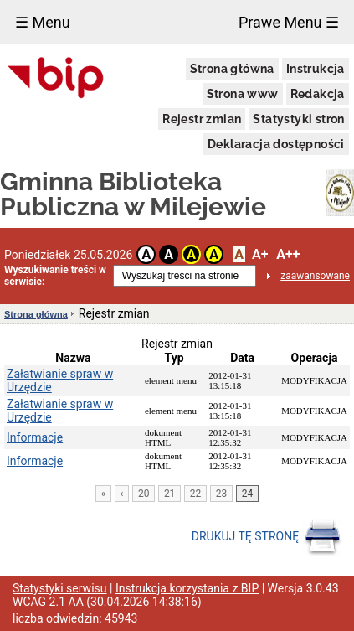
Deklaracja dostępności (276, 144)
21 (170, 493)
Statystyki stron (298, 119)
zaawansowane (315, 276)
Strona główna (232, 68)
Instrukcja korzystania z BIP (187, 588)
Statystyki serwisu (60, 588)
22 (196, 493)
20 (144, 493)
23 (222, 493)
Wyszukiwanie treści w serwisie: (55, 275)
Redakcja (317, 94)
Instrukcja (315, 68)
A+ (260, 254)
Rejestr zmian (201, 119)
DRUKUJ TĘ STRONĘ (266, 537)
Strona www (243, 94)
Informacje (35, 437)
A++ (288, 254)
